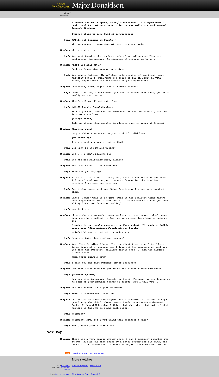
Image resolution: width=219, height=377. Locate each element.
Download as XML (88, 353)
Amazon (62, 367)
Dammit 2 (95, 374)
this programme (62, 374)
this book (65, 365)
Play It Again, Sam (80, 374)
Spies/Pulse (95, 365)
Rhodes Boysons (80, 365)
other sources (67, 368)
